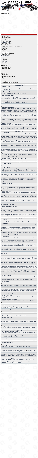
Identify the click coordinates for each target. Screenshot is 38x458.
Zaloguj (15, 12)
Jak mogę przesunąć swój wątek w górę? (5, 54)
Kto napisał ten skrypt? (3, 81)
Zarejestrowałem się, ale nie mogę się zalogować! (6, 39)
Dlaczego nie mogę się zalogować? (5, 36)
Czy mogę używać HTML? (4, 56)
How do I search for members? (4, 74)
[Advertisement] (19, 19)
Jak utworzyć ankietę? (3, 49)
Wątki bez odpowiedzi (3, 13)
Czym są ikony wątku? (3, 60)
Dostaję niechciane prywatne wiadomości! (5, 68)
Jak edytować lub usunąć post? (4, 48)
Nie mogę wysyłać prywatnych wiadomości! (6, 67)
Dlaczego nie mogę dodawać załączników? (6, 51)
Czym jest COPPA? (3, 40)
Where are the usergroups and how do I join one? (6, 63)
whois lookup (11, 359)
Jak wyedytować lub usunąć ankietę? (5, 50)
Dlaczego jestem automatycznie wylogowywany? (6, 37)
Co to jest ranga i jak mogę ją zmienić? (5, 45)
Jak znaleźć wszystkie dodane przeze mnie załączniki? (7, 79)
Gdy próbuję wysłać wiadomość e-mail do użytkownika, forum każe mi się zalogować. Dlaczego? (11, 46)
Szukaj (23, 12)
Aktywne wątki (7, 13)
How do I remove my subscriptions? (5, 77)
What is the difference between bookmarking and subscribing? (8, 76)
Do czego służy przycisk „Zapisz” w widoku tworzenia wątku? (8, 53)
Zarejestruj (18, 12)
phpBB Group (25, 350)
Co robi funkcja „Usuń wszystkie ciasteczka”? (6, 41)
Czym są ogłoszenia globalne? (4, 58)
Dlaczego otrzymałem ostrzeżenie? (5, 52)
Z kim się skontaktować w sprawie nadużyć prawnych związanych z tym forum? (10, 82)
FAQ (20, 12)
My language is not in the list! (4, 44)
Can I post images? (3, 57)
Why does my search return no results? (5, 73)
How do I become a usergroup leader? (5, 64)
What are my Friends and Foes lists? (5, 70)
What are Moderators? (3, 62)
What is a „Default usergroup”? (4, 65)
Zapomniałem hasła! (3, 38)
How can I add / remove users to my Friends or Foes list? (7, 71)
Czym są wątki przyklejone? (4, 59)
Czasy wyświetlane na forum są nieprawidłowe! (6, 43)
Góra (1, 106)
